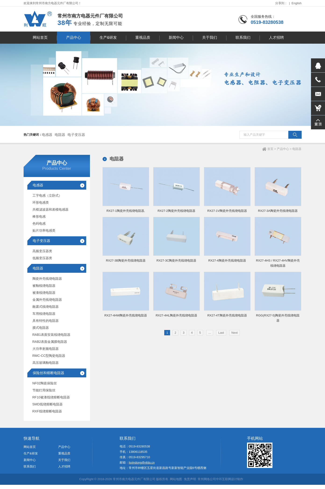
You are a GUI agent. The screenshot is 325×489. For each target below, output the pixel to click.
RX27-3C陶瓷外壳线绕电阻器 (176, 260)
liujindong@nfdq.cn (142, 461)
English (297, 3)
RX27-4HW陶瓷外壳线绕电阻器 (125, 315)
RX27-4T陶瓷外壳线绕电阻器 (227, 315)
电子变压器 (76, 135)
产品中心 (283, 149)
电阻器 (60, 135)
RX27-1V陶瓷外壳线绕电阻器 (227, 211)
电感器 (47, 135)
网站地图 (176, 480)
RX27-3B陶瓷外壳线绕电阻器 (126, 260)
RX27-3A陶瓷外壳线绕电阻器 (278, 211)
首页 (270, 149)
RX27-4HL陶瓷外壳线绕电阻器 (176, 315)
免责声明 (190, 480)
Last (221, 332)
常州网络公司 (207, 480)
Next (234, 332)
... (209, 332)
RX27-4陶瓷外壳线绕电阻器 (227, 260)
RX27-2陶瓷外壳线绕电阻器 (176, 211)
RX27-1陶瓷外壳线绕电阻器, (126, 211)
